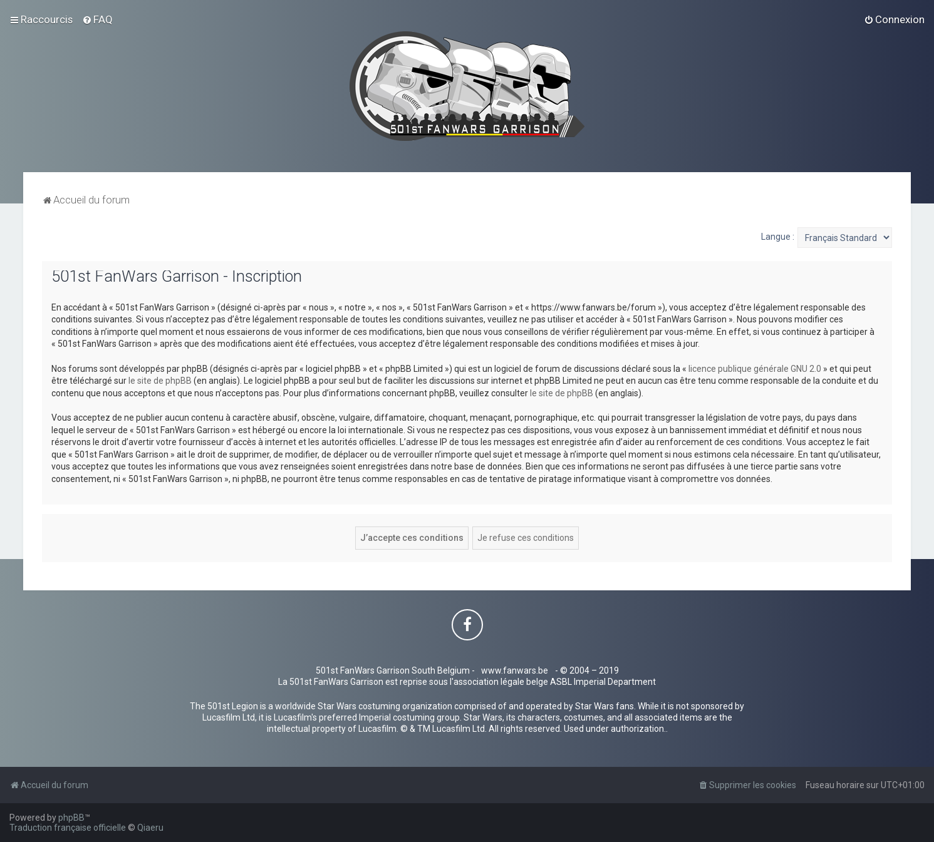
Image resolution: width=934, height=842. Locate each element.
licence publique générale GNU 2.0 (754, 369)
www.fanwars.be (514, 670)
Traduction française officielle (67, 828)
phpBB (71, 818)
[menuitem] (97, 19)
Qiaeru (150, 828)
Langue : (777, 237)
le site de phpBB (160, 381)
